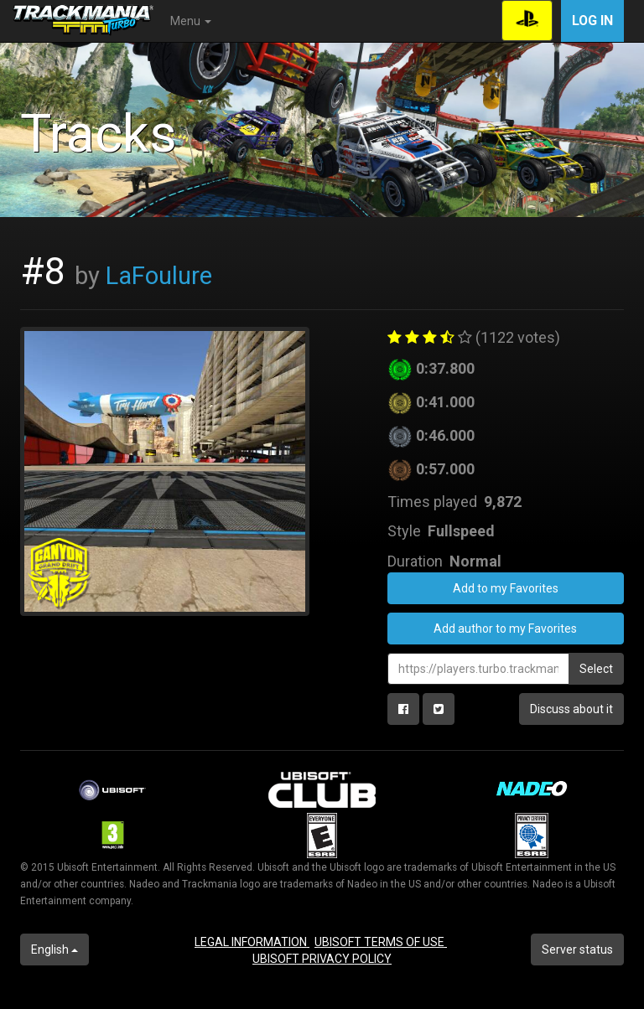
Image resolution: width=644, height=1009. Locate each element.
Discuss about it (571, 709)
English (54, 949)
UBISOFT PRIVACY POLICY (322, 958)
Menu (190, 21)
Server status (577, 949)
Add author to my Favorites (505, 628)
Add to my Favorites (505, 588)
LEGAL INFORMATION (252, 942)
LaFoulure (159, 275)
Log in (592, 20)
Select (596, 668)
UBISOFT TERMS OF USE (380, 942)
